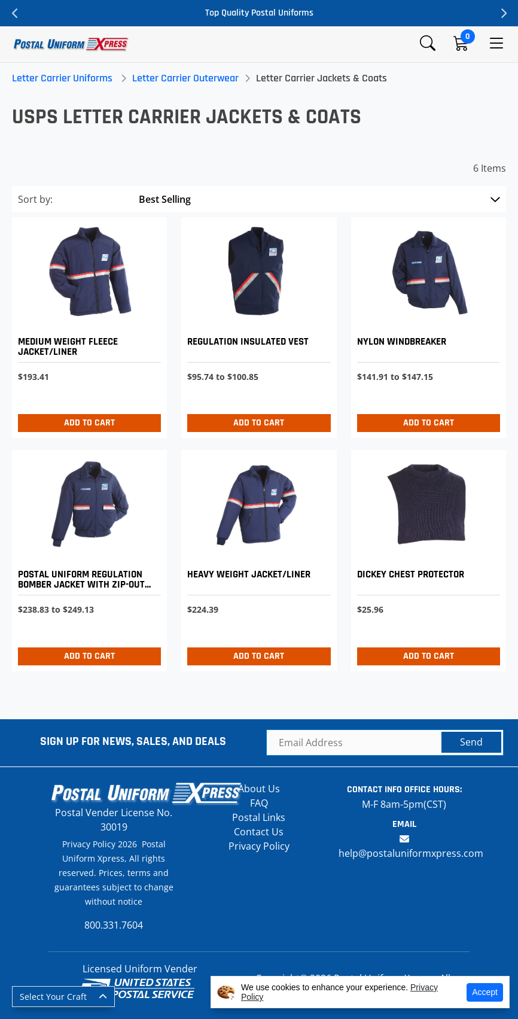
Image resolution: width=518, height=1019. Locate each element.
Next (503, 13)
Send (471, 742)
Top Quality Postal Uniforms (259, 13)
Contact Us (259, 831)
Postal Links (258, 817)
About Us (259, 788)
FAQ (259, 803)
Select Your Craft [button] (53, 996)
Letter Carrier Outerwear (185, 78)
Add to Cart (89, 422)
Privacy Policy (259, 846)
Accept (485, 992)
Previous (15, 13)
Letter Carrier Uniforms (62, 78)
